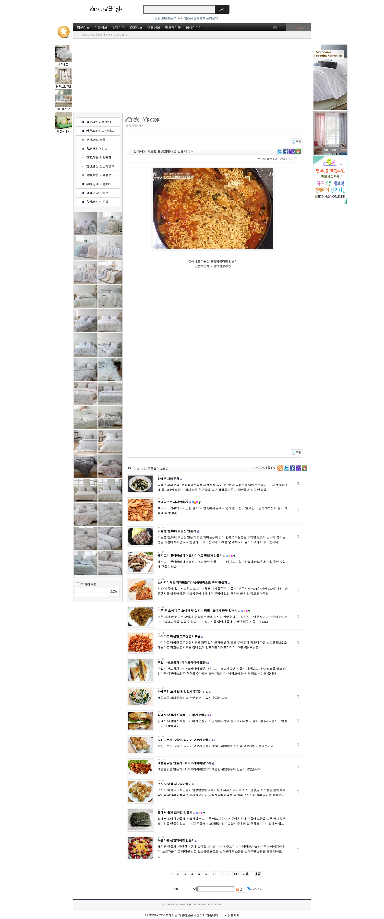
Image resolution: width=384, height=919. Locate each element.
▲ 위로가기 (231, 915)
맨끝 (257, 874)
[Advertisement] (192, 75)
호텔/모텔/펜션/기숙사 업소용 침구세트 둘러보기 (186, 18)
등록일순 (153, 468)
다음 (245, 874)
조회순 (164, 468)
